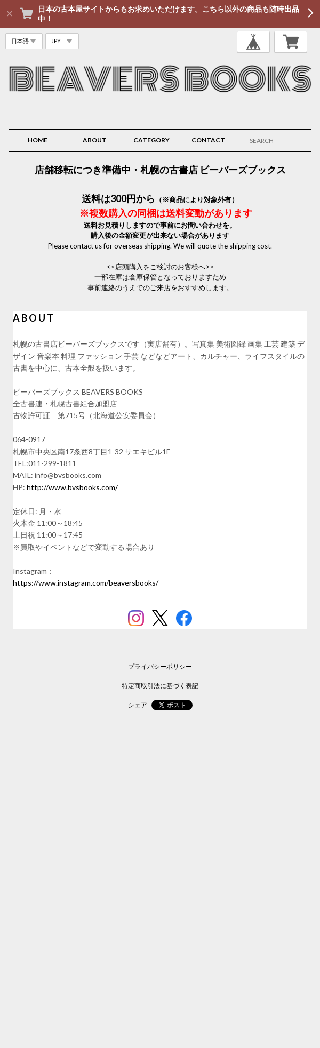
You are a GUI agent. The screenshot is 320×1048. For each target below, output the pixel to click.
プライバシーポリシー (160, 666)
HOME (37, 140)
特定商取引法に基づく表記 (160, 686)
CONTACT (208, 140)
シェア (137, 705)
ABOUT (95, 140)
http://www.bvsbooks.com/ (72, 487)
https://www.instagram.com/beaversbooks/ (85, 582)
